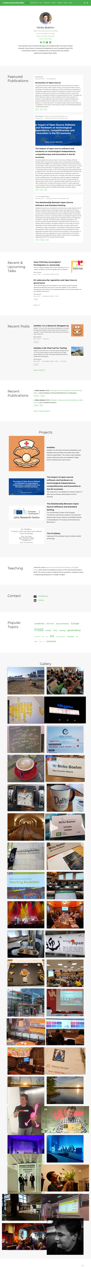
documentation (62, 624)
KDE (52, 636)
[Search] (84, 3)
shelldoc (51, 447)
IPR (43, 636)
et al (66, 116)
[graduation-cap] (47, 43)
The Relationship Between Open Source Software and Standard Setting (63, 507)
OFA (77, 636)
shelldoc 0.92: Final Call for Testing (50, 348)
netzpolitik (70, 636)
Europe (75, 623)
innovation (37, 636)
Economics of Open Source (48, 83)
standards (51, 641)
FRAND (48, 631)
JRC (47, 636)
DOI (46, 109)
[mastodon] (41, 43)
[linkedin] (50, 43)
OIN (40, 641)
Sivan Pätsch (53, 116)
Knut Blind (46, 116)
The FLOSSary (53, 533)
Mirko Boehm (39, 77)
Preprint (36, 395)
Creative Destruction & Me (13, 3)
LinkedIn (41, 600)
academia (39, 623)
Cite (41, 109)
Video (35, 299)
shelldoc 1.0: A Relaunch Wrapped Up (51, 326)
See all (37, 305)
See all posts (39, 370)
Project (42, 239)
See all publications (42, 411)
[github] (44, 43)
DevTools (50, 624)
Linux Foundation (60, 636)
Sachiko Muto (61, 116)
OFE (35, 641)
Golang (62, 630)
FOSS (39, 630)
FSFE (55, 630)
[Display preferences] (87, 3)
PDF (37, 109)
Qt (43, 641)
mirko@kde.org (43, 596)
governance (74, 630)
